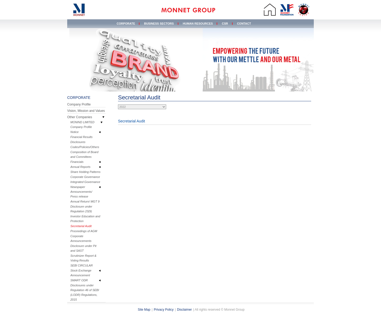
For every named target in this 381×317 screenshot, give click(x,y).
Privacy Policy (164, 309)
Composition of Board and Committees (84, 154)
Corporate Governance (85, 176)
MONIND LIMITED (82, 122)
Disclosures (77, 142)
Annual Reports (80, 166)
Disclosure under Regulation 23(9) (81, 209)
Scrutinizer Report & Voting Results (83, 258)
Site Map (144, 309)
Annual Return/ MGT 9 (84, 201)
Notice (74, 132)
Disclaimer (184, 309)
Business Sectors (159, 23)
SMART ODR (79, 280)
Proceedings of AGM (83, 231)
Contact (244, 23)
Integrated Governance (85, 181)
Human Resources (198, 23)
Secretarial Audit (81, 226)
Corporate (126, 23)
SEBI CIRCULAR (81, 265)
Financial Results (81, 137)
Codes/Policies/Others (84, 147)
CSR (225, 23)
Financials (77, 161)
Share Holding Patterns (85, 171)
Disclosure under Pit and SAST (83, 248)
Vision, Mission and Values (86, 111)
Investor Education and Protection (85, 219)
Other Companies (79, 117)
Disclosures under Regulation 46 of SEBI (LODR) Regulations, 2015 (84, 292)
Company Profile (79, 104)
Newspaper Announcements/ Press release (81, 191)
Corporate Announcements (81, 238)
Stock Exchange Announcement (81, 273)
